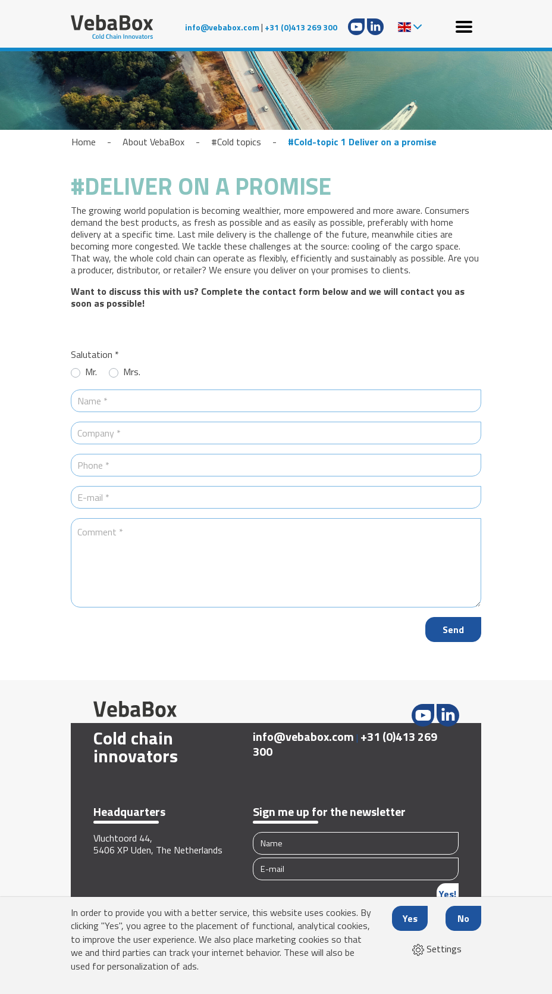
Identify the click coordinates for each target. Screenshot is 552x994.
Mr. (91, 372)
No (463, 918)
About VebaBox (153, 142)
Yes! (447, 894)
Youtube (356, 26)
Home (83, 142)
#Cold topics (236, 142)
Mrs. (131, 372)
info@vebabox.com (222, 27)
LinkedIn (375, 26)
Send (453, 629)
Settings (437, 949)
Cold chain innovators (135, 746)
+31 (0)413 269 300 (301, 27)
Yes (410, 918)
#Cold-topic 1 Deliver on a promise (362, 142)
